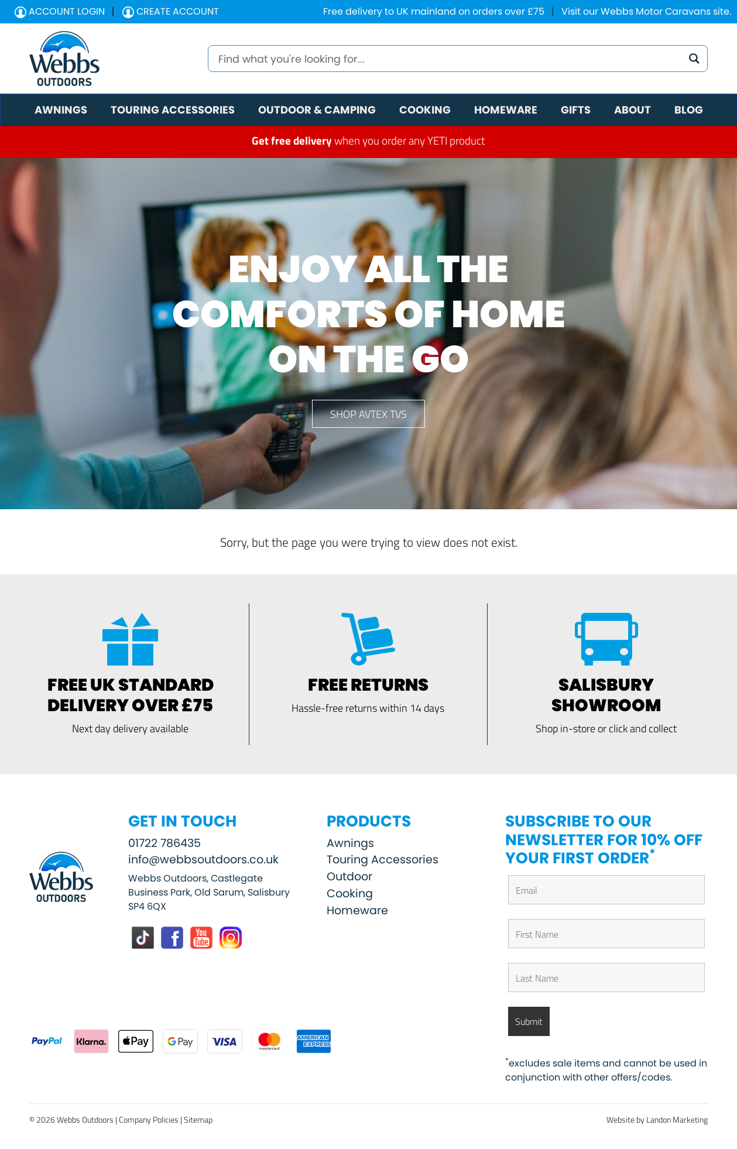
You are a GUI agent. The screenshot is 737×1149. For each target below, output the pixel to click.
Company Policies (149, 1119)
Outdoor (349, 876)
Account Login (60, 11)
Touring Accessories (382, 859)
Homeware (357, 910)
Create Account (170, 11)
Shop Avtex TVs (368, 414)
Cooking (350, 893)
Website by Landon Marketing (657, 1119)
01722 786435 (164, 843)
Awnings (350, 843)
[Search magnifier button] (694, 58)
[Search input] (449, 58)
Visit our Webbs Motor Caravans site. (646, 11)
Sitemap (198, 1119)
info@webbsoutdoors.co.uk (203, 859)
